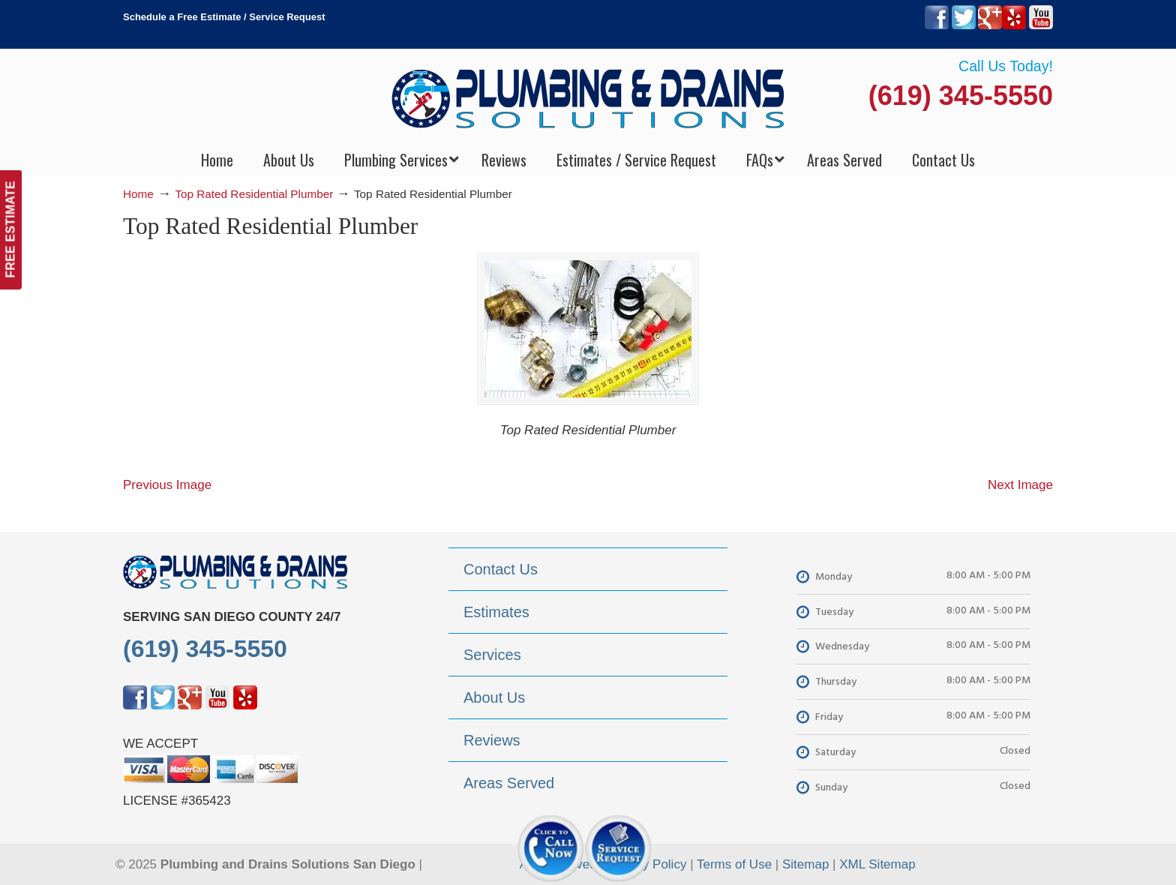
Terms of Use (734, 864)
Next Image (1020, 485)
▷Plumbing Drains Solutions (588, 98)
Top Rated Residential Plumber (254, 194)
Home (138, 194)
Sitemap (805, 864)
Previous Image (167, 485)
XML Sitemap (877, 864)
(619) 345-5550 (960, 95)
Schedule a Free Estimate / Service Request (224, 16)
